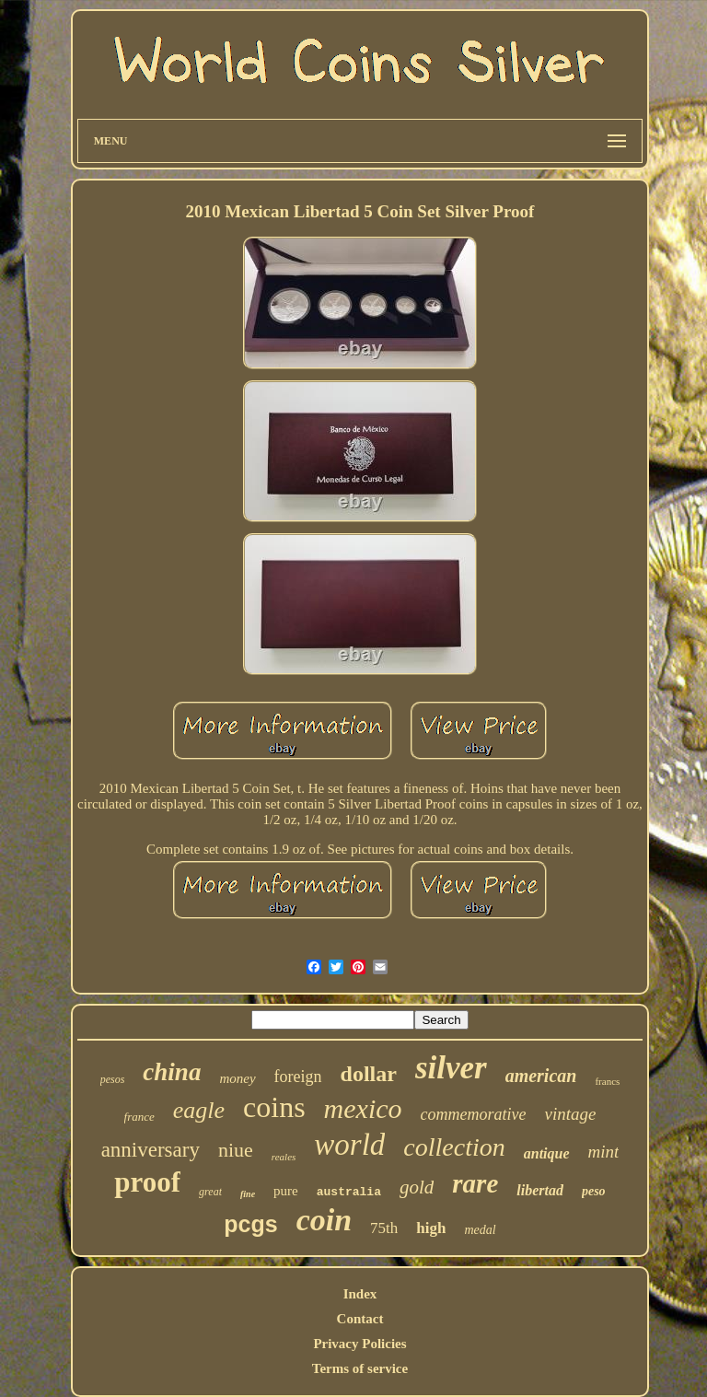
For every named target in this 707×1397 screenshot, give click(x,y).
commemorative (474, 1114)
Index (360, 1293)
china (172, 1072)
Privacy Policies (359, 1343)
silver (451, 1068)
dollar (369, 1074)
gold (417, 1187)
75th (384, 1228)
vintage (571, 1113)
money (237, 1078)
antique (547, 1153)
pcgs (250, 1224)
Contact (360, 1318)
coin (324, 1220)
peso (594, 1191)
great (210, 1191)
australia (349, 1192)
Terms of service (360, 1368)
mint (604, 1151)
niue (235, 1149)
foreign (298, 1076)
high (431, 1228)
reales (284, 1156)
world (349, 1144)
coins (274, 1106)
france (139, 1116)
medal (479, 1230)
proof (147, 1182)
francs (607, 1081)
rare (475, 1183)
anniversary (150, 1149)
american (541, 1075)
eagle (199, 1110)
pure (285, 1190)
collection (453, 1147)
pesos (112, 1079)
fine (247, 1194)
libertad (539, 1190)
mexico (363, 1108)
